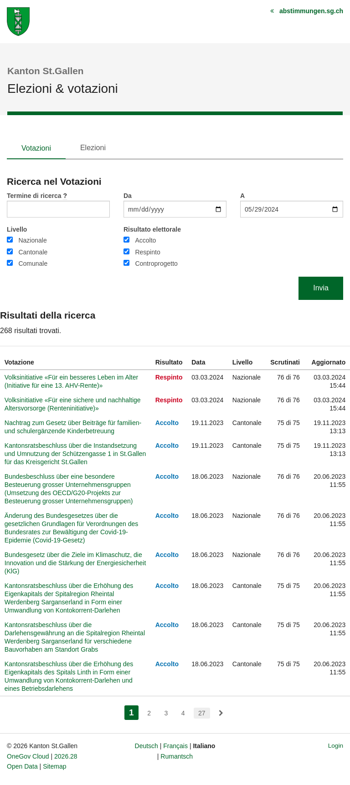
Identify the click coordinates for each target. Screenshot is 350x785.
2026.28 (65, 756)
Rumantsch (176, 756)
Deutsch (146, 746)
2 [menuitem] (149, 713)
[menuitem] (221, 713)
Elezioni (93, 148)
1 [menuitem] (134, 711)
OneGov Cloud (28, 756)
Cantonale (32, 252)
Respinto (147, 252)
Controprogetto (156, 263)
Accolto (145, 240)
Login (335, 745)
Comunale (32, 263)
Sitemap (54, 766)
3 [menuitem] (166, 713)
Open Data (22, 766)
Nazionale (32, 240)
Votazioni (36, 148)
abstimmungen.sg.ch (311, 11)
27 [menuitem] (202, 713)
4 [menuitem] (183, 713)
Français (175, 746)
